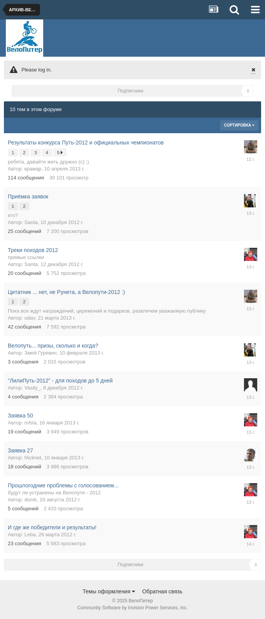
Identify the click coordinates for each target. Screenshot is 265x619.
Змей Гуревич (41, 353)
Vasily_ (32, 388)
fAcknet (33, 458)
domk (31, 500)
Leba (30, 534)
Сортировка (239, 125)
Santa (31, 222)
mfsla (31, 423)
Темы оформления (108, 591)
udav (30, 318)
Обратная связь (162, 591)
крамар (33, 169)
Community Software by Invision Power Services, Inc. (132, 607)
